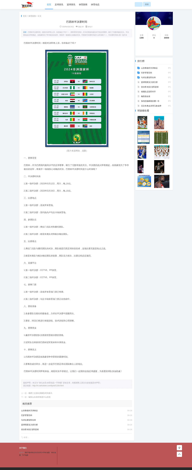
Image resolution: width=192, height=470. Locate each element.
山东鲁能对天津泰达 (29, 410)
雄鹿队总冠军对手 (148, 92)
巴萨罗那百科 (26, 415)
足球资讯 (59, 4)
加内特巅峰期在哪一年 (150, 101)
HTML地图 (46, 452)
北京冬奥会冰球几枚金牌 (151, 106)
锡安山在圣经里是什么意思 (39, 397)
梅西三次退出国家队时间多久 (40, 393)
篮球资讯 (71, 4)
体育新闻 (83, 4)
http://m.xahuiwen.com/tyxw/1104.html (48, 386)
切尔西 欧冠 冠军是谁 (30, 429)
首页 (49, 4)
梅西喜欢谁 (145, 96)
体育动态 (95, 4)
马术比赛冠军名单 (28, 420)
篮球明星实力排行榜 (29, 425)
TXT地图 (25, 455)
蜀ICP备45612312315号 (33, 452)
